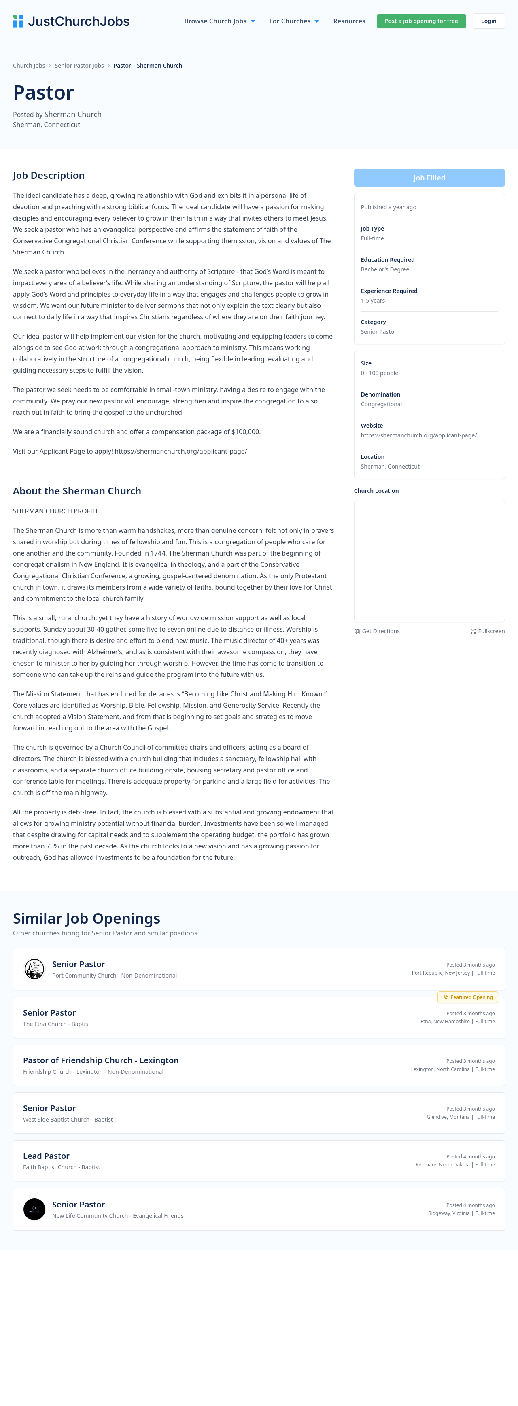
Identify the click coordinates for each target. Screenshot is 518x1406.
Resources (349, 21)
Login (489, 21)
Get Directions (377, 631)
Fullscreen (487, 631)
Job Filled (430, 177)
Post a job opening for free (421, 21)
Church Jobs (29, 65)
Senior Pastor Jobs (79, 65)
